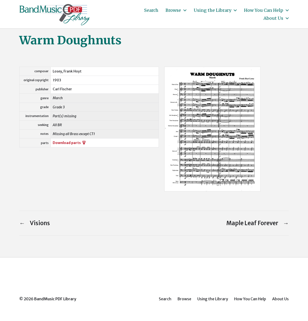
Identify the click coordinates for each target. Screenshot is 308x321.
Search (151, 10)
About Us (273, 18)
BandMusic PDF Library (55, 298)
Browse (173, 10)
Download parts (69, 143)
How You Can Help (263, 10)
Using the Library (212, 10)
